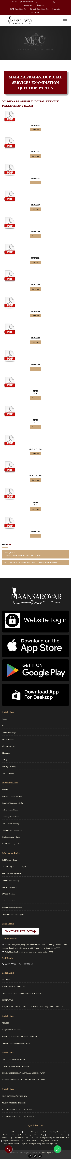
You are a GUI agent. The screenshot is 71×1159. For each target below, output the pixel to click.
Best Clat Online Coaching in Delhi (19, 1036)
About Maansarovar (9, 726)
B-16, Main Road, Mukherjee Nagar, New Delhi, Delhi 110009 (29, 952)
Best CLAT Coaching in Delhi (12, 803)
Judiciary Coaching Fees (10, 887)
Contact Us (56, 9)
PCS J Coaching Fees (11, 1030)
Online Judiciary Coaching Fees (13, 914)
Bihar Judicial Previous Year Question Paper (23, 1073)
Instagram (29, 5)
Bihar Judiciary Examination (12, 830)
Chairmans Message (9, 732)
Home (4, 719)
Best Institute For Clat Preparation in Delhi (23, 1080)
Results (5, 1023)
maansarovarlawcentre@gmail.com (49, 2)
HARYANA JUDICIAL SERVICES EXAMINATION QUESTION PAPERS (31, 562)
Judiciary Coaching (9, 766)
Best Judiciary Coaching (10, 880)
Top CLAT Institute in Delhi (12, 796)
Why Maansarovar (8, 746)
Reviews (5, 789)
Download (35, 130)
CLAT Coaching (8, 773)
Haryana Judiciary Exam (10, 817)
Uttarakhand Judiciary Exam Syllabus (15, 867)
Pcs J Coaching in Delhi (13, 986)
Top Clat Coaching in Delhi (11, 844)
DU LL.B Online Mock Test (39, 9)
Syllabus (6, 979)
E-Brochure (35, 12)
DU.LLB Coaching (8, 894)
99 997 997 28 (28, 2)
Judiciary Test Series (9, 901)
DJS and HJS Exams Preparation (16, 1043)
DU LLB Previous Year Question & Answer (21, 993)
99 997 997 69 (15, 2)
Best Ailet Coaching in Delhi (12, 873)
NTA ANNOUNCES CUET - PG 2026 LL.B (18, 1116)
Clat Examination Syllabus (11, 837)
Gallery (4, 760)
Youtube (41, 5)
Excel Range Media (48, 1153)
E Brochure (6, 753)
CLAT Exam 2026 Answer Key (14, 1096)
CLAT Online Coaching (10, 823)
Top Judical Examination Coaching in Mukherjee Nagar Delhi (32, 1007)
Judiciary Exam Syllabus (10, 810)
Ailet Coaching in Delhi (14, 1103)
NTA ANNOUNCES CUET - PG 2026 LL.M (18, 1109)
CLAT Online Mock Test (18, 9)
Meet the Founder (8, 739)
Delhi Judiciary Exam (9, 860)
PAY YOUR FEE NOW (20, 931)
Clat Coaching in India (13, 1059)
